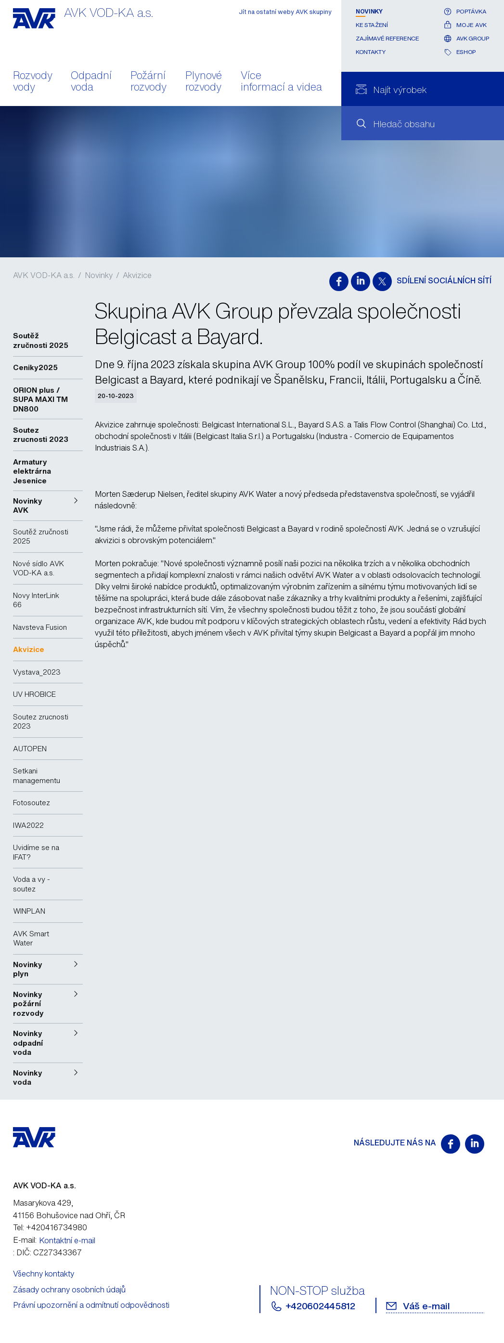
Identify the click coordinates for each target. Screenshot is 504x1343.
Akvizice (137, 275)
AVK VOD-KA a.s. (44, 275)
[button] (48, 505)
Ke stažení (372, 25)
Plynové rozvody (203, 81)
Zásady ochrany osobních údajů (69, 1289)
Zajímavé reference (387, 38)
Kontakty (370, 52)
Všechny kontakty (43, 1273)
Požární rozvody (148, 81)
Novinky (369, 11)
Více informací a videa (281, 81)
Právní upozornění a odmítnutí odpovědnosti (91, 1305)
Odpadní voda (91, 81)
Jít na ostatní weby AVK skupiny (285, 11)
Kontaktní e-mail (67, 1240)
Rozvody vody (32, 81)
